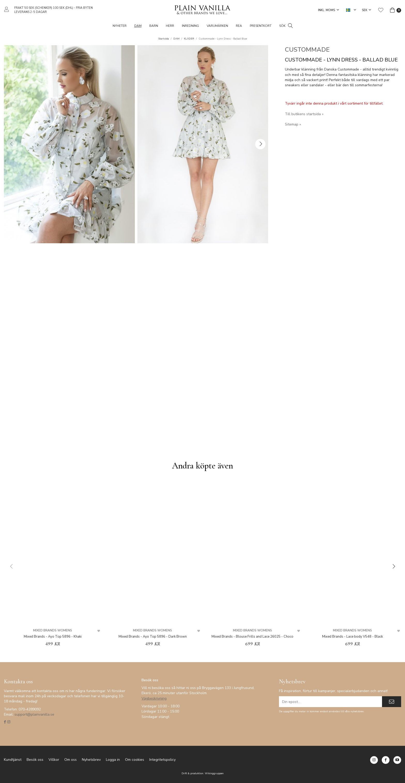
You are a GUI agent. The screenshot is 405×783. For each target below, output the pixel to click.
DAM (138, 26)
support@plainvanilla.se (34, 714)
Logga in (113, 759)
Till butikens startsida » (304, 114)
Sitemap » (293, 124)
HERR (170, 26)
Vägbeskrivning (154, 698)
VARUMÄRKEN (217, 26)
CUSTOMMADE (307, 49)
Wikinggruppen (214, 773)
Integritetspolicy (162, 759)
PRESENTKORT (260, 26)
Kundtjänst (12, 759)
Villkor (54, 759)
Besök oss (35, 759)
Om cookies (134, 759)
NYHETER (120, 26)
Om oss (70, 759)
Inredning (190, 26)
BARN (153, 26)
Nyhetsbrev (91, 759)
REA (239, 26)
